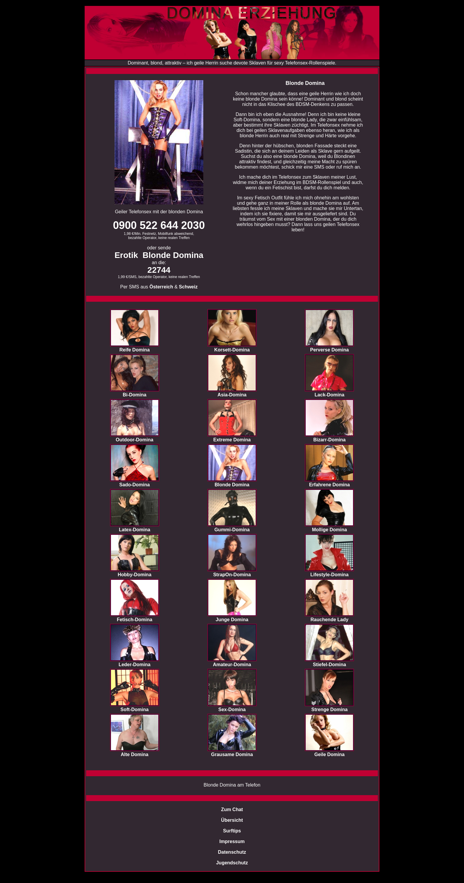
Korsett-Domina (232, 349)
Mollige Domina (329, 529)
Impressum (231, 841)
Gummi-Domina (231, 529)
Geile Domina (329, 754)
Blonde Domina (232, 484)
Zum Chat (232, 809)
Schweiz (188, 286)
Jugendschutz (232, 862)
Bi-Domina (134, 394)
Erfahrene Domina (329, 484)
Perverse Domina (329, 349)
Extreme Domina (232, 439)
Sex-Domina (232, 709)
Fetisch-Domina (134, 619)
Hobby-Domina (135, 574)
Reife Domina (135, 349)
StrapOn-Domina (232, 574)
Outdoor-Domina (134, 439)
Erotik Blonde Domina (159, 255)
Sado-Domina (134, 484)
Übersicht (232, 820)
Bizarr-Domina (329, 439)
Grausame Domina (232, 754)
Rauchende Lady (329, 619)
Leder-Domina (135, 664)
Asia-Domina (232, 394)
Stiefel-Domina (329, 664)
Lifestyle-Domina (329, 574)
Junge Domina (232, 619)
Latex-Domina (134, 529)
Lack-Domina (329, 394)
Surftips (232, 830)
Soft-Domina (134, 709)
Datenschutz (232, 852)
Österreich (161, 286)
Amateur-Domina (232, 664)
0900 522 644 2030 (159, 225)
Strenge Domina (329, 709)
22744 (158, 270)
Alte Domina (134, 754)
